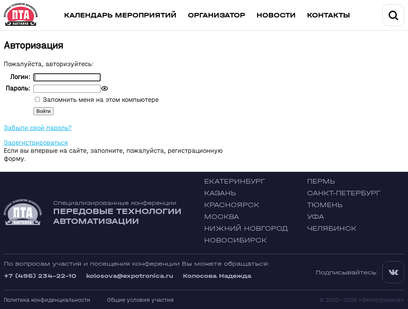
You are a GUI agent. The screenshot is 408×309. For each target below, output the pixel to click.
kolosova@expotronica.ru (129, 275)
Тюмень (325, 205)
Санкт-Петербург (343, 193)
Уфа (315, 217)
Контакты (328, 15)
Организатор (216, 15)
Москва (221, 217)
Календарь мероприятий (120, 15)
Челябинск (331, 229)
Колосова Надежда (217, 275)
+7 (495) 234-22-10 (40, 275)
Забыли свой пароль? (38, 128)
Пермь (321, 181)
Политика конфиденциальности (47, 299)
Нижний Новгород (246, 229)
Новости (276, 15)
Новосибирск (235, 240)
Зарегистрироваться (36, 143)
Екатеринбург (234, 181)
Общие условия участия (140, 299)
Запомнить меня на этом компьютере (100, 100)
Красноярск (231, 205)
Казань (220, 193)
